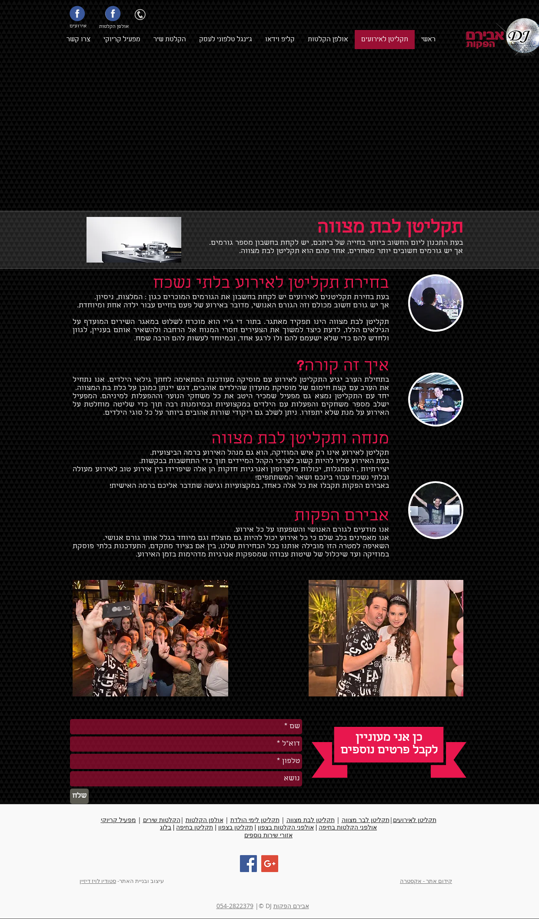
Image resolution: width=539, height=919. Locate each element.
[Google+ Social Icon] (269, 863)
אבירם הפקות (291, 906)
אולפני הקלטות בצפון (286, 827)
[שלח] (79, 796)
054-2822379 (234, 906)
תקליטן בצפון (235, 827)
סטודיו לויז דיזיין (98, 881)
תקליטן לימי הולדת (254, 820)
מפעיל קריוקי (118, 820)
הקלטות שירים (161, 820)
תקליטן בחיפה (194, 827)
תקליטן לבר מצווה (365, 820)
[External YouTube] (278, 135)
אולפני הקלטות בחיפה (348, 827)
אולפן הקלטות (204, 820)
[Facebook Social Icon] (248, 863)
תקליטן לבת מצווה (310, 820)
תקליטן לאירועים (414, 820)
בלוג (165, 827)
